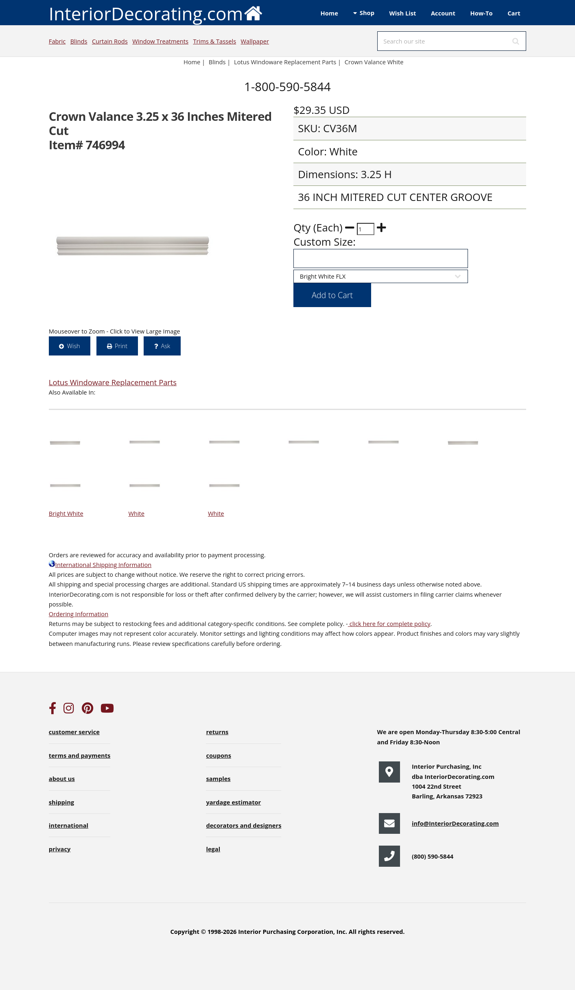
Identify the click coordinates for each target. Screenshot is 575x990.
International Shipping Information (100, 564)
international (68, 825)
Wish (73, 346)
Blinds (78, 41)
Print (121, 346)
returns (217, 732)
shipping (61, 802)
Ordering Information (78, 614)
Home (329, 13)
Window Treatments (160, 41)
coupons (218, 755)
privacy (59, 849)
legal (213, 849)
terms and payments (80, 755)
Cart (513, 13)
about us (62, 778)
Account (443, 13)
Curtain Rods (110, 41)
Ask (165, 346)
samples (218, 778)
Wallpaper (255, 41)
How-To (481, 13)
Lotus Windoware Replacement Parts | (287, 62)
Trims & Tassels (214, 41)
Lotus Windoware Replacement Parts (113, 382)
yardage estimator (233, 802)
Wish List (402, 13)
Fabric (57, 41)
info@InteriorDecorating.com (455, 823)
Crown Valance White (374, 62)
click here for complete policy (389, 623)
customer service (74, 732)
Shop (367, 13)
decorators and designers (243, 825)
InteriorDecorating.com (156, 13)
